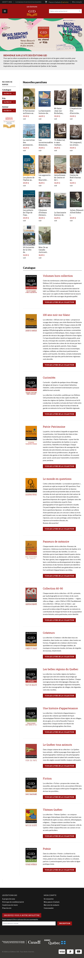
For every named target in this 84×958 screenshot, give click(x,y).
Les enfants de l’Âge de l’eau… (28, 212)
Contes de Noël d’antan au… (75, 177)
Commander (49, 908)
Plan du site (6, 908)
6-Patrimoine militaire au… (29, 112)
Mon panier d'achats (52, 902)
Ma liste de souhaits (51, 905)
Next (80, 35)
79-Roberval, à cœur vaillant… (59, 142)
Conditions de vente (10, 905)
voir (24, 119)
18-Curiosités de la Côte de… (28, 249)
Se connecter (49, 899)
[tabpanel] (42, 34)
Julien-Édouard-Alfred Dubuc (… (77, 212)
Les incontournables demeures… (46, 142)
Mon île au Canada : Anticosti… (43, 249)
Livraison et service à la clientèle (28, 2)
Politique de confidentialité (13, 902)
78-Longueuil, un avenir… (76, 143)
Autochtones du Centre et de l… (59, 177)
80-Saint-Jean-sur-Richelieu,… (59, 110)
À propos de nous (8, 899)
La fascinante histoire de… (45, 112)
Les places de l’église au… (28, 178)
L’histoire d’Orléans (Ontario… (43, 212)
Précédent (4, 35)
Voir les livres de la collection (59, 302)
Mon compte (77, 2)
